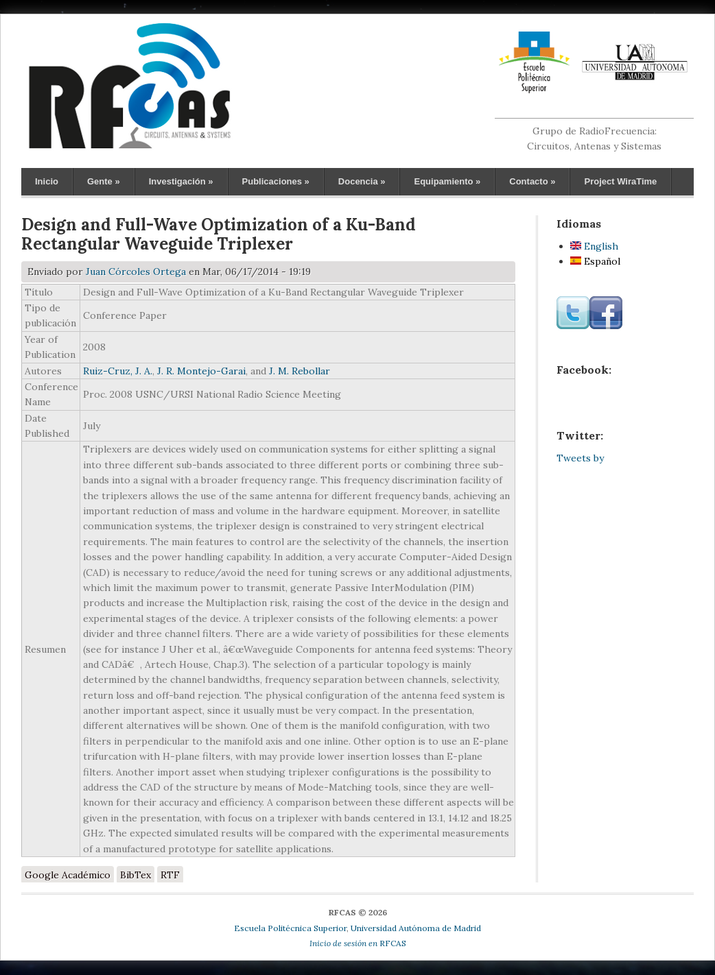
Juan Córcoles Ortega (136, 271)
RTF (170, 875)
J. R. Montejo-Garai (201, 371)
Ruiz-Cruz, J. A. (117, 371)
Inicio (46, 181)
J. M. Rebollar (299, 371)
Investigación (181, 181)
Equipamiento (447, 181)
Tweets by (580, 458)
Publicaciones (275, 181)
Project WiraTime (620, 181)
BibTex (135, 875)
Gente (103, 181)
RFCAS (357, 943)
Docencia (362, 181)
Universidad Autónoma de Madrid (416, 928)
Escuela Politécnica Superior (290, 928)
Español (595, 261)
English (594, 246)
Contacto (532, 181)
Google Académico (67, 875)
